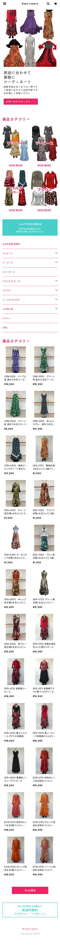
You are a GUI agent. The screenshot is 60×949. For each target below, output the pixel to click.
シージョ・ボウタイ (11, 299)
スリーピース (8, 272)
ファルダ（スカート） (11, 281)
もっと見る (30, 890)
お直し (5, 327)
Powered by (30, 934)
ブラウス (6, 290)
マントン (6, 318)
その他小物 (7, 309)
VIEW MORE (16, 165)
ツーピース (7, 262)
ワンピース (7, 253)
